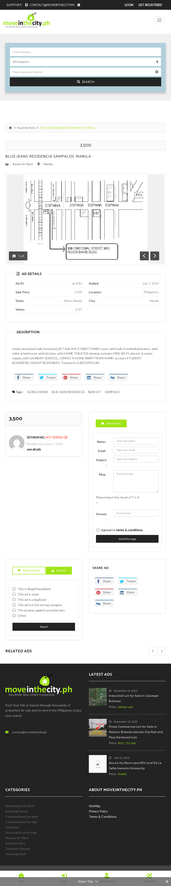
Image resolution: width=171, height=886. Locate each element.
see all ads (34, 449)
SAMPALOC (112, 392)
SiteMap (94, 806)
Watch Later (29, 570)
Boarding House (16, 811)
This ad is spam (28, 594)
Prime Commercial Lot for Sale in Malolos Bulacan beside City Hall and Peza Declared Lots (136, 732)
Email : (102, 451)
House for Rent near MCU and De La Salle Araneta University (135, 766)
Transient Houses (17, 848)
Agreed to (122, 530)
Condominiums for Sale (21, 822)
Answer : (101, 516)
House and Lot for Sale (21, 832)
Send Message (127, 538)
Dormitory (12, 827)
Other (22, 615)
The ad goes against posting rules (41, 610)
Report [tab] (58, 570)
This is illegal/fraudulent (34, 589)
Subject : (101, 462)
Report (44, 626)
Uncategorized (15, 854)
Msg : (103, 474)
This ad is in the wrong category (40, 605)
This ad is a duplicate (32, 599)
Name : (102, 442)
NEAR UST (95, 392)
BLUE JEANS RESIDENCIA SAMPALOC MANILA (48, 156)
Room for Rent (26, 127)
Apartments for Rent (20, 806)
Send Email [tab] (111, 423)
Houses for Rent (16, 838)
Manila (48, 164)
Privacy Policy (98, 811)
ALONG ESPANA (37, 392)
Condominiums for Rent (21, 816)
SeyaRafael (36, 437)
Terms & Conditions (103, 816)
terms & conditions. (129, 530)
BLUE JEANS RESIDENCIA (68, 392)
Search (85, 82)
